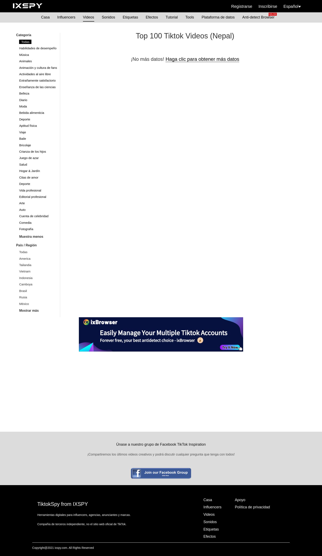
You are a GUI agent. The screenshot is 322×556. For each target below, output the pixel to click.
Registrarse (241, 6)
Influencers (66, 17)
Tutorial (172, 17)
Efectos (152, 17)
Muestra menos (31, 236)
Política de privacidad (252, 507)
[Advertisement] (161, 382)
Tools (189, 17)
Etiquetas (130, 17)
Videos (88, 17)
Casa (45, 17)
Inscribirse (268, 6)
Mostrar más (29, 310)
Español (292, 6)
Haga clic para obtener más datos (202, 59)
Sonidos (108, 17)
